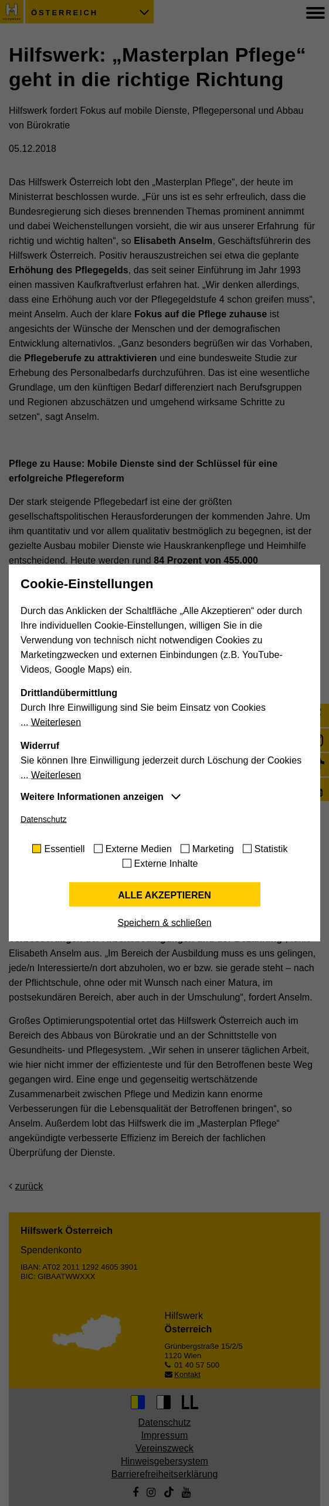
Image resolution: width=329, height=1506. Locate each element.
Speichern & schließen (164, 923)
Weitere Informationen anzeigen (92, 797)
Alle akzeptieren (164, 895)
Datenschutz (44, 819)
